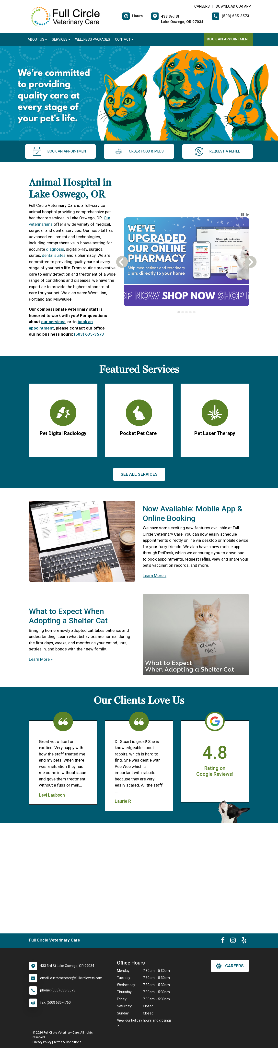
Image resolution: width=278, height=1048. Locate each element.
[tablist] (186, 312)
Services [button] (61, 39)
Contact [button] (124, 39)
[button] (242, 215)
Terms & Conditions (67, 1042)
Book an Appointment (228, 39)
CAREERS (202, 6)
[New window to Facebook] (223, 941)
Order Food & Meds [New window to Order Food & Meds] (139, 151)
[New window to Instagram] (233, 941)
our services (53, 321)
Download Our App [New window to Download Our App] (233, 6)
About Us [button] (37, 39)
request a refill (217, 151)
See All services (139, 474)
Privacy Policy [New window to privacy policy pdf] (42, 1042)
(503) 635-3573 (89, 334)
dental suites (54, 255)
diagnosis (55, 249)
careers (230, 966)
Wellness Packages (92, 39)
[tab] (178, 312)
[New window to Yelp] (244, 941)
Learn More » (154, 575)
